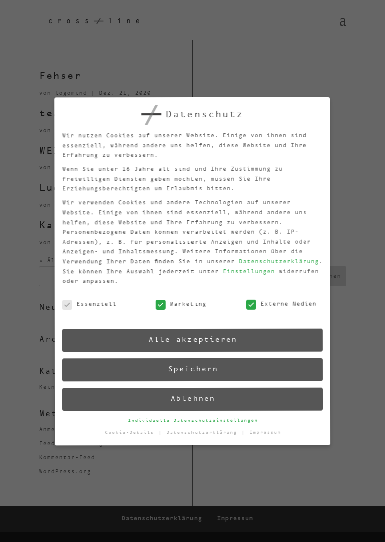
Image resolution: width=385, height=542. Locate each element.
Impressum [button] (266, 428)
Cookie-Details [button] (132, 435)
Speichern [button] (191, 369)
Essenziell (84, 310)
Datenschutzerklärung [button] (204, 431)
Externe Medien (276, 300)
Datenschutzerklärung (271, 257)
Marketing (176, 305)
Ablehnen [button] (192, 398)
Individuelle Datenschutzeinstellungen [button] (193, 420)
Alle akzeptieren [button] (189, 339)
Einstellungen (242, 268)
